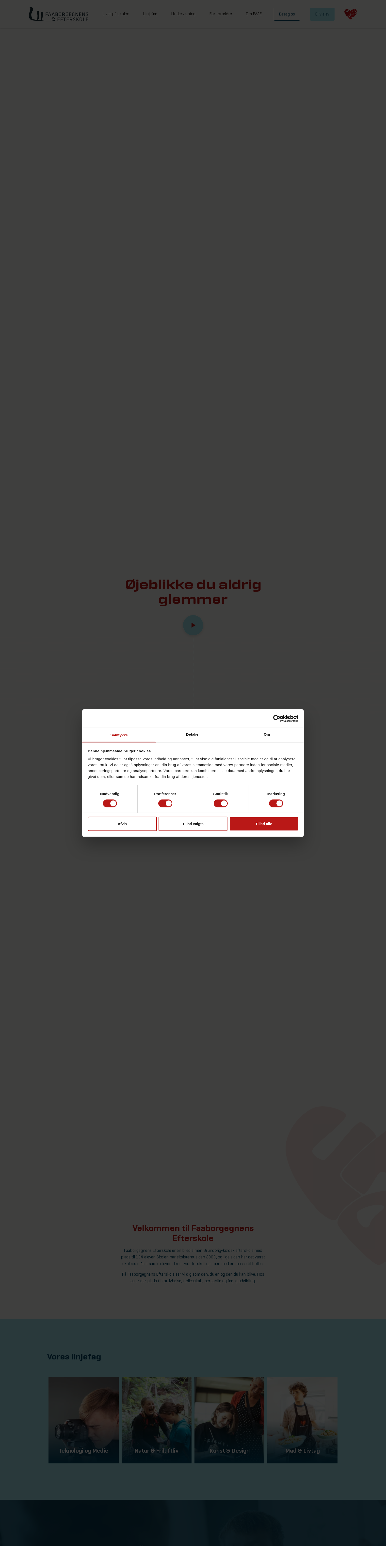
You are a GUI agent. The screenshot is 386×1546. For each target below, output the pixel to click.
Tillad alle (263, 824)
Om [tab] (267, 734)
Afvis (122, 824)
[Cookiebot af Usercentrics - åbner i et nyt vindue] (276, 718)
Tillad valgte (193, 824)
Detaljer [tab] (193, 734)
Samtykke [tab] (119, 735)
